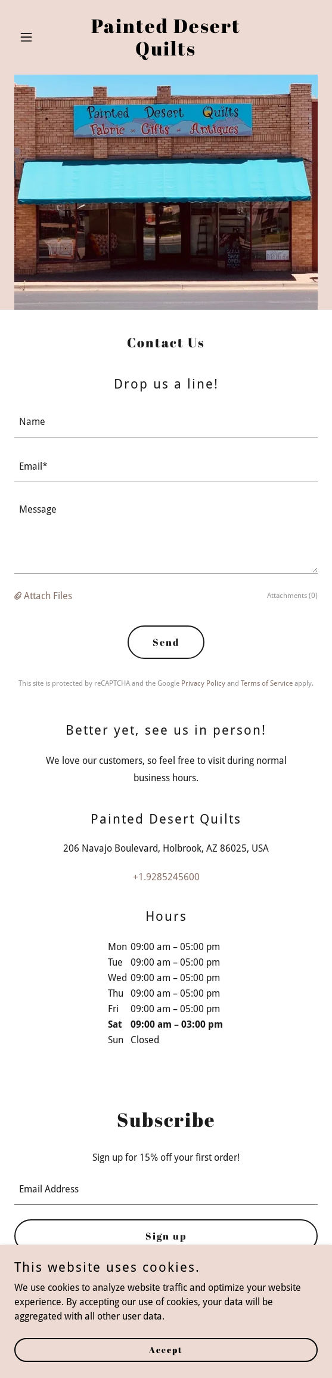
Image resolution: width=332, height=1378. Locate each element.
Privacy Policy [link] (203, 683)
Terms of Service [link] (267, 683)
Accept (166, 1349)
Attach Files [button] (48, 596)
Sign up (166, 1236)
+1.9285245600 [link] (166, 877)
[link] (165, 52)
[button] (37, 37)
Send (166, 642)
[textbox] (166, 422)
